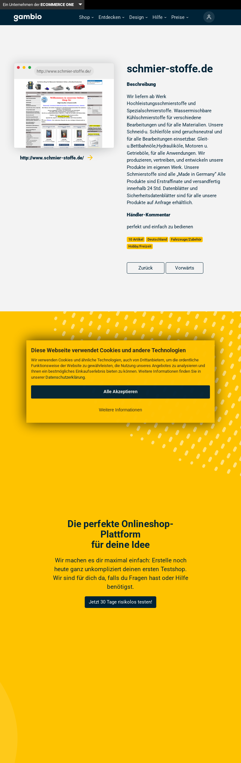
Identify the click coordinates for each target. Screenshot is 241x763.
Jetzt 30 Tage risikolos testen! (120, 602)
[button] (86, 17)
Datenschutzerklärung (65, 377)
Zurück (145, 268)
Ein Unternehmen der (38, 4)
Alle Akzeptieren (120, 391)
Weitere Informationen (120, 409)
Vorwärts (184, 268)
